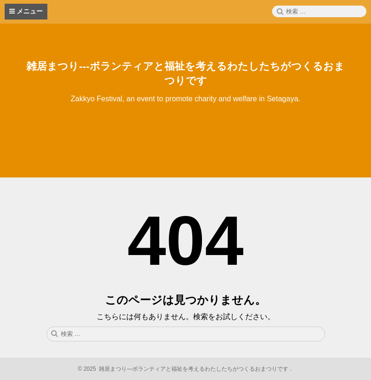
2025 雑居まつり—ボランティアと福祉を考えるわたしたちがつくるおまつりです (185, 369)
